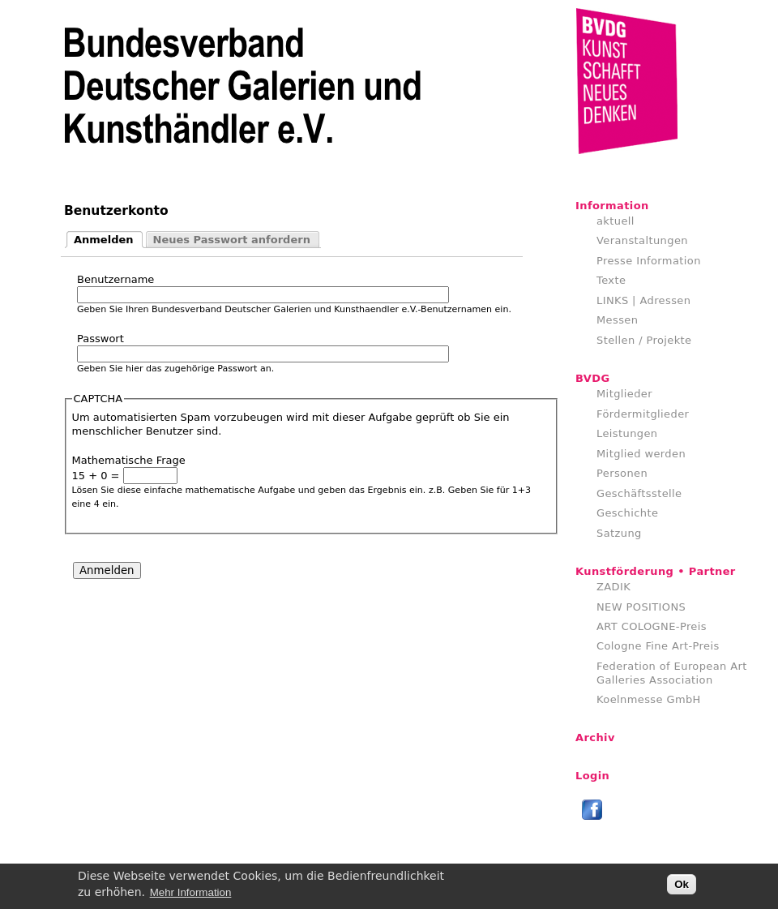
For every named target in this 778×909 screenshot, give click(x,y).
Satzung (619, 533)
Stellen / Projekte (644, 340)
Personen (622, 473)
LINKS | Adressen (643, 300)
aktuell (615, 221)
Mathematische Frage (129, 460)
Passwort (100, 338)
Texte (611, 280)
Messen (617, 320)
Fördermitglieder (642, 414)
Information (612, 205)
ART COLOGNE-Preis (651, 626)
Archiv (595, 737)
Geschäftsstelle (639, 493)
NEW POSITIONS (641, 607)
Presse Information (648, 261)
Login (592, 776)
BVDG (592, 378)
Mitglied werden (641, 454)
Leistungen (626, 433)
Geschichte (627, 513)
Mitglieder (624, 394)
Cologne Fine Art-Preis (658, 646)
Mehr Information (191, 896)
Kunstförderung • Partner (655, 571)
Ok (681, 887)
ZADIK (613, 587)
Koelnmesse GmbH (648, 699)
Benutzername (115, 279)
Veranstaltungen (642, 240)
